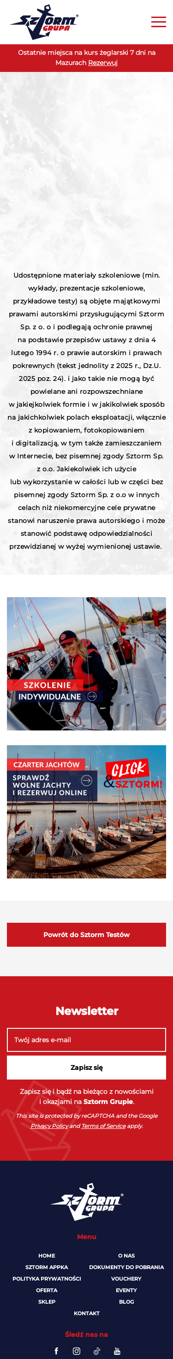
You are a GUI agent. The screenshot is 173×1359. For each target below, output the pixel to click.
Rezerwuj (103, 63)
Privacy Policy (49, 1125)
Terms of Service (103, 1125)
